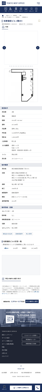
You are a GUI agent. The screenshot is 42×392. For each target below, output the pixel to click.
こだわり (26, 9)
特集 (3, 347)
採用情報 (37, 372)
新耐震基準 (19, 234)
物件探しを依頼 (25, 321)
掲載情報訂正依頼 (31, 343)
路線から (16, 9)
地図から (21, 9)
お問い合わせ (14, 372)
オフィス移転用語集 (8, 344)
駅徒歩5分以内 (7, 234)
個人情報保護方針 (26, 372)
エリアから (10, 9)
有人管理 (29, 234)
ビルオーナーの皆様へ (31, 335)
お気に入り (31, 9)
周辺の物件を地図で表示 (13, 278)
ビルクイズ (5, 356)
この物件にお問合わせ (22, 387)
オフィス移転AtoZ (7, 341)
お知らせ (4, 353)
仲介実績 (4, 350)
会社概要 (4, 372)
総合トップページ (7, 335)
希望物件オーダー (31, 339)
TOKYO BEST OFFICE (23, 376)
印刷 (6, 27)
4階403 (6, 248)
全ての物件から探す (32, 301)
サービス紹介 (6, 338)
